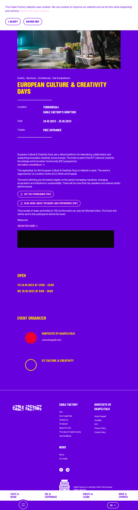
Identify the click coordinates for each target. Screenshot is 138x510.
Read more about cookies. (35, 10)
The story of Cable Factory (70, 432)
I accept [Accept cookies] (13, 21)
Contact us (63, 420)
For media (63, 458)
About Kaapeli (100, 416)
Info (61, 412)
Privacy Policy (100, 428)
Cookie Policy (99, 432)
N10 (96, 424)
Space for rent (65, 428)
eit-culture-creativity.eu (30, 164)
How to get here (65, 416)
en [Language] (113, 505)
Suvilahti (97, 420)
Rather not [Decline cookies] (32, 21)
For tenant (63, 424)
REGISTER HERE (27, 225)
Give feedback (65, 436)
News (61, 454)
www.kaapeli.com (51, 339)
